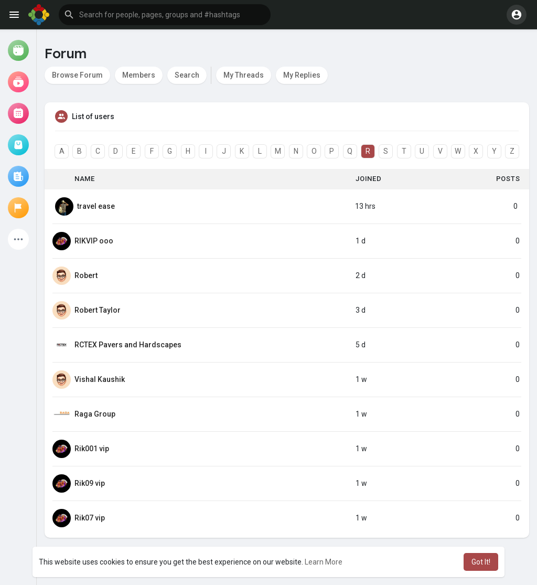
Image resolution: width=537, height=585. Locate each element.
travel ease (96, 206)
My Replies (301, 75)
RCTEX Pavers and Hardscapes (127, 345)
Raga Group (94, 414)
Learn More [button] (323, 562)
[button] (165, 14)
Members (138, 75)
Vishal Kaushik (99, 379)
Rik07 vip (89, 518)
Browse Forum (77, 75)
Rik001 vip (91, 448)
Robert (86, 275)
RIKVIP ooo (93, 241)
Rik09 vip (89, 483)
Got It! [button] (480, 562)
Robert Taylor (97, 310)
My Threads (243, 75)
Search (187, 75)
